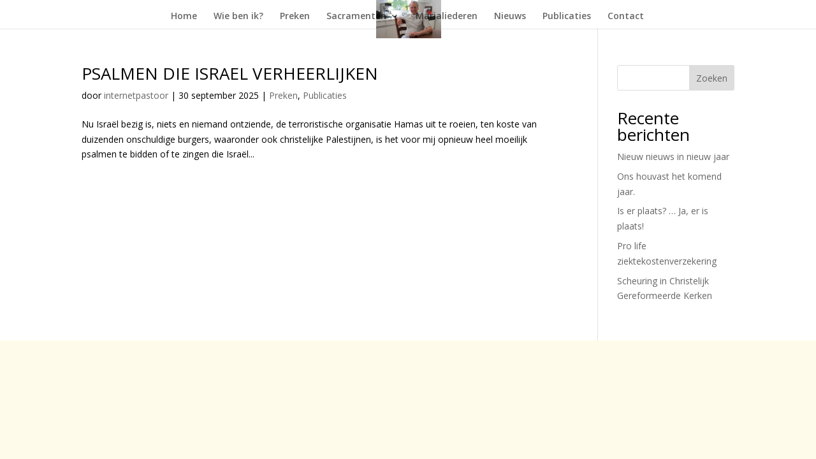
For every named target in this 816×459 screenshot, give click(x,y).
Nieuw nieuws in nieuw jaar (673, 156)
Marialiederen (446, 16)
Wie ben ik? (238, 16)
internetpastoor (136, 95)
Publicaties (567, 16)
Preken (295, 16)
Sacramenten (356, 16)
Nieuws (510, 16)
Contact (626, 16)
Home (184, 16)
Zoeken (711, 78)
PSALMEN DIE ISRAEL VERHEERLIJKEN (230, 73)
